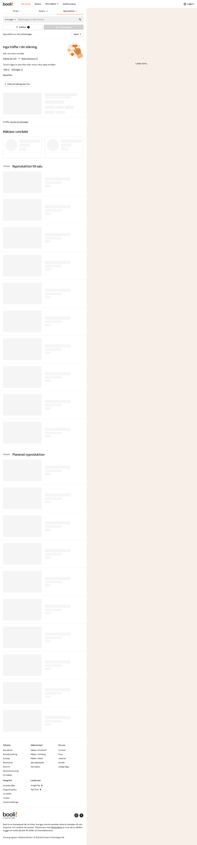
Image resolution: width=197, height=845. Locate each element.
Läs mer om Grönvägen (19, 122)
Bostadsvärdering (10, 754)
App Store (36, 789)
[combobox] (31, 20)
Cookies (6, 798)
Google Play (37, 785)
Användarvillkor (9, 785)
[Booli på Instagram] (76, 815)
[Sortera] (77, 34)
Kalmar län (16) (9, 58)
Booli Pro (6, 767)
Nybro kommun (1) (29, 58)
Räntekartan (8, 763)
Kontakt (61, 763)
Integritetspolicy (9, 790)
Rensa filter (7, 75)
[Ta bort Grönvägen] (15, 19)
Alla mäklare (35, 767)
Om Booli (62, 750)
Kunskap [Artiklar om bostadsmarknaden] (6, 758)
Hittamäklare (56, 827)
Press (60, 754)
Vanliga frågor (63, 767)
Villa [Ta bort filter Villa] (7, 70)
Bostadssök (7, 750)
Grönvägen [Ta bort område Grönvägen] (17, 70)
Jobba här (62, 758)
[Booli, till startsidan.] (8, 4)
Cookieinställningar (10, 802)
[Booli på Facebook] (81, 815)
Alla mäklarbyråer (37, 763)
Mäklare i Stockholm (39, 750)
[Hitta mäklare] (52, 4)
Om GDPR (7, 794)
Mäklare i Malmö (37, 758)
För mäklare (7, 775)
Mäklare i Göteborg (38, 754)
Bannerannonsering (11, 771)
